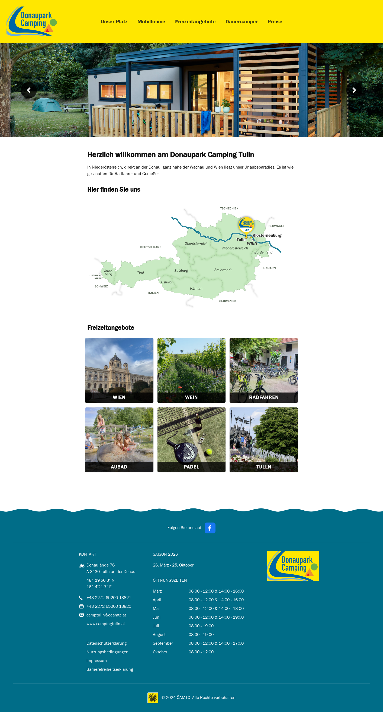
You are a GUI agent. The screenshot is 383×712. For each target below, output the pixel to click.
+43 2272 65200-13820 (108, 606)
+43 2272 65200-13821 (108, 597)
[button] (28, 90)
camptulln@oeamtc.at (106, 615)
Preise (275, 21)
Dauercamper (242, 21)
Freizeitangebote (195, 21)
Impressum (96, 660)
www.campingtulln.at (105, 623)
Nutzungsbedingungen (107, 652)
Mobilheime (151, 21)
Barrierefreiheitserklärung (109, 669)
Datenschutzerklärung (106, 643)
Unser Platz (114, 21)
